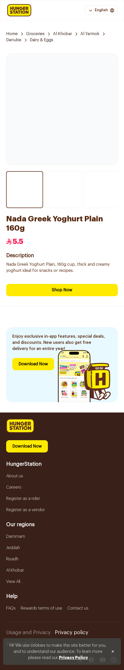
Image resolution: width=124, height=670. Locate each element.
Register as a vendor (25, 510)
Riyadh (12, 559)
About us (14, 476)
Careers (13, 487)
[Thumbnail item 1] (24, 189)
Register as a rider (23, 499)
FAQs (11, 608)
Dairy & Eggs (41, 40)
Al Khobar (62, 34)
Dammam (15, 536)
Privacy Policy (73, 658)
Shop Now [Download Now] (62, 290)
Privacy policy (71, 632)
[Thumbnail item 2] (63, 189)
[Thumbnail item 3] (102, 189)
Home (12, 34)
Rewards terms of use (41, 608)
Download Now (33, 364)
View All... (14, 582)
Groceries (35, 34)
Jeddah (13, 548)
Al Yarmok (89, 34)
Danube (13, 40)
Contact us (77, 608)
